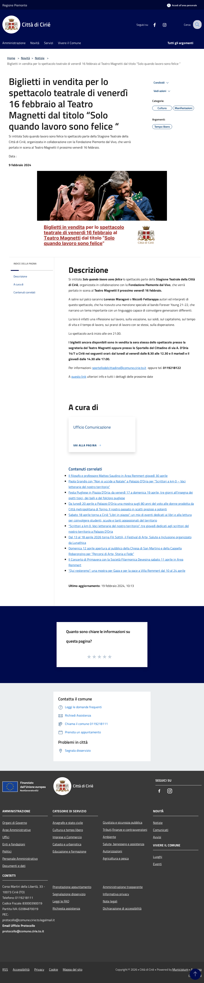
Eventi (157, 864)
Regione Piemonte (14, 5)
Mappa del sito (72, 969)
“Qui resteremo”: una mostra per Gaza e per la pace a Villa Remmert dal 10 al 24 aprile (127, 570)
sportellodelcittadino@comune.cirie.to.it (119, 367)
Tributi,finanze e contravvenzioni (125, 829)
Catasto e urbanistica (67, 844)
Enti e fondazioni (13, 844)
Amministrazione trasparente (123, 886)
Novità (25, 58)
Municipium (180, 969)
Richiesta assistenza (66, 908)
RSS (5, 969)
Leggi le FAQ (61, 901)
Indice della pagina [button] (25, 263)
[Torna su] (195, 974)
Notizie (39, 58)
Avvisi (157, 837)
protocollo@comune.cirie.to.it (23, 931)
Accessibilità (21, 969)
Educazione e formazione (69, 851)
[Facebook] (151, 24)
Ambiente (109, 836)
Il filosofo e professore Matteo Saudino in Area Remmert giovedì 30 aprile (118, 475)
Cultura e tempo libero (68, 829)
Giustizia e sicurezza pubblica (122, 822)
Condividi (162, 82)
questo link (78, 376)
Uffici (5, 837)
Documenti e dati (14, 865)
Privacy (39, 969)
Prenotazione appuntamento (72, 886)
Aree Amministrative (16, 829)
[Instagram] (161, 24)
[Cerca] (197, 24)
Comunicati (160, 829)
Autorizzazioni (112, 851)
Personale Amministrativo (20, 858)
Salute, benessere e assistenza (123, 844)
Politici (7, 851)
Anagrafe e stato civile (68, 822)
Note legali (110, 901)
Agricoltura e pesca (116, 858)
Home (11, 58)
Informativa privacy (116, 894)
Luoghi (157, 856)
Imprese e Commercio (67, 837)
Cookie (53, 969)
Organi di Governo (14, 822)
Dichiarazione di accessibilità (122, 908)
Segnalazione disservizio (69, 894)
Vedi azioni (163, 91)
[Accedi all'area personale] (182, 5)
